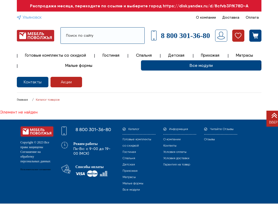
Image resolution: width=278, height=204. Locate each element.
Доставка (230, 17)
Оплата (252, 17)
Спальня (144, 55)
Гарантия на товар (176, 164)
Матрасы (244, 55)
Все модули (201, 65)
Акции (66, 81)
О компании (206, 17)
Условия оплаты (174, 152)
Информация (178, 129)
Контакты (33, 81)
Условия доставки (176, 158)
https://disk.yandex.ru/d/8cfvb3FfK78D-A (205, 5)
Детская (176, 55)
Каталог (133, 129)
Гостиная (111, 55)
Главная (22, 99)
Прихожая (210, 55)
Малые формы (78, 65)
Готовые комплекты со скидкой (55, 55)
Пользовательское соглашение (36, 169)
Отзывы (209, 139)
